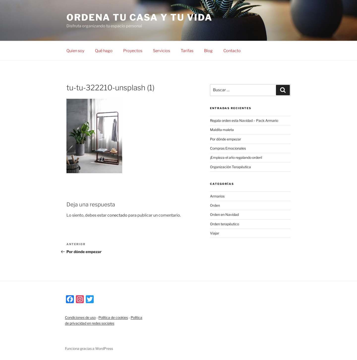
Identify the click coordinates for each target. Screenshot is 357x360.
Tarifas (187, 50)
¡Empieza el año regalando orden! (236, 157)
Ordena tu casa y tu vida (139, 17)
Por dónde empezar (225, 139)
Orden (215, 205)
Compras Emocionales (228, 148)
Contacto (232, 50)
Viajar (214, 233)
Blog (208, 50)
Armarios (217, 196)
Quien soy (75, 50)
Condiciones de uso (80, 317)
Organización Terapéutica (230, 167)
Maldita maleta (222, 130)
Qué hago (104, 50)
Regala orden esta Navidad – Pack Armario (244, 120)
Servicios (161, 50)
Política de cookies (113, 317)
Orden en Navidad (224, 214)
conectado (117, 215)
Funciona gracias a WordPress (89, 348)
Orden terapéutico (224, 224)
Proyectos (132, 50)
